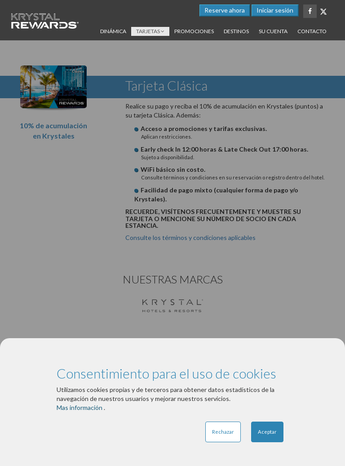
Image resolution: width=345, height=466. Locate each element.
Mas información (80, 407)
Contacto (312, 31)
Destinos (236, 31)
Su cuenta (273, 31)
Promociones (194, 31)
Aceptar (267, 432)
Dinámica (113, 31)
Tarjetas (150, 31)
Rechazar (223, 432)
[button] (275, 10)
